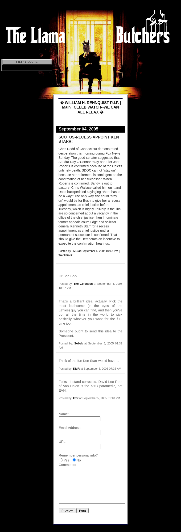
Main (66, 107)
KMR (76, 368)
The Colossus (83, 283)
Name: (64, 414)
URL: (62, 442)
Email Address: (70, 428)
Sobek (78, 343)
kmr (75, 398)
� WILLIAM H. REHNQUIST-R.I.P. (89, 103)
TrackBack (65, 255)
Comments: (67, 465)
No (78, 460)
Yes (66, 460)
